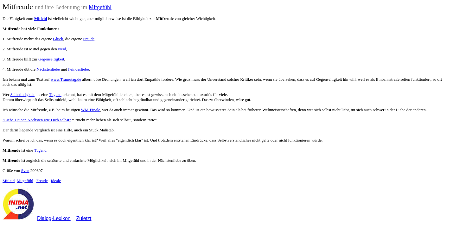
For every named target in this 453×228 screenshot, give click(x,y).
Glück (58, 38)
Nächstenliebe (48, 69)
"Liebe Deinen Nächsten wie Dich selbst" (37, 119)
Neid (62, 49)
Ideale (56, 180)
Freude (88, 38)
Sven (25, 170)
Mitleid (9, 180)
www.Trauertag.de (66, 79)
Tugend (55, 94)
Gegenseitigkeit (51, 59)
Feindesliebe (78, 69)
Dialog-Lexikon (54, 218)
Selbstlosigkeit (22, 94)
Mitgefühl (100, 7)
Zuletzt (84, 218)
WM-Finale (90, 109)
